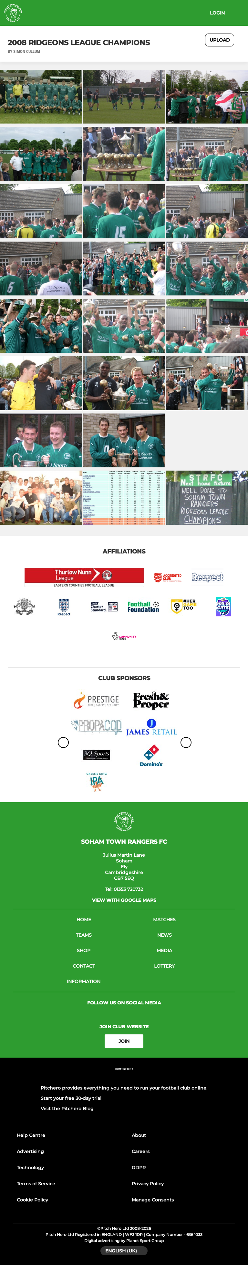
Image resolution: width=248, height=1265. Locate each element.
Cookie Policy (32, 1200)
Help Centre (31, 1135)
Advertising (30, 1151)
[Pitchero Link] (124, 1078)
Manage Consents (153, 1200)
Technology (30, 1167)
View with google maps (124, 900)
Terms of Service (36, 1184)
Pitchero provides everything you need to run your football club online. (124, 1088)
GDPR (139, 1167)
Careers (141, 1151)
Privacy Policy (148, 1184)
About (139, 1135)
